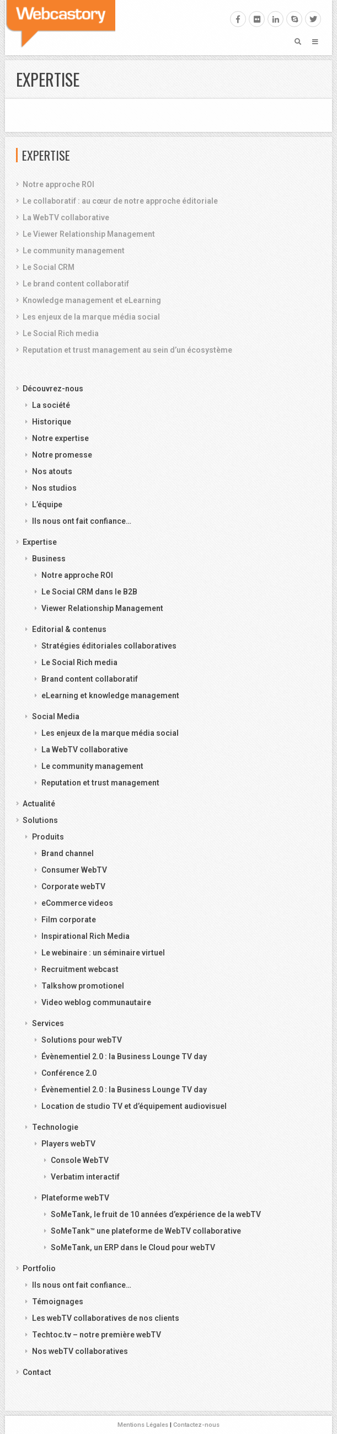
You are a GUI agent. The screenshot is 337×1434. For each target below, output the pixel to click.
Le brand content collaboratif (76, 283)
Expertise (40, 542)
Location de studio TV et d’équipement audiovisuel (134, 1106)
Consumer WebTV (74, 869)
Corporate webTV (73, 886)
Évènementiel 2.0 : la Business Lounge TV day (124, 1056)
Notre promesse (62, 454)
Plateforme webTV (75, 1197)
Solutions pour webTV (81, 1039)
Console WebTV (80, 1160)
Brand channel (67, 853)
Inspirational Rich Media (85, 936)
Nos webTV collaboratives (80, 1351)
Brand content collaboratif (89, 678)
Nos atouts (52, 471)
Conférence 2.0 (69, 1073)
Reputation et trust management (100, 782)
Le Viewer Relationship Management (89, 234)
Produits (48, 836)
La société (51, 405)
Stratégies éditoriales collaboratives (108, 645)
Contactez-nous (196, 1424)
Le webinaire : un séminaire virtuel (103, 952)
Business (49, 558)
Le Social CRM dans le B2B (89, 591)
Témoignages (57, 1301)
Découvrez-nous (53, 388)
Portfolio (39, 1268)
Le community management (74, 250)
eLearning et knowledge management (110, 695)
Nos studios (54, 488)
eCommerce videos (77, 903)
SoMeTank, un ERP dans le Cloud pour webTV (133, 1247)
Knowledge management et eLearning (92, 300)
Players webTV (68, 1143)
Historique (51, 421)
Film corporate (68, 919)
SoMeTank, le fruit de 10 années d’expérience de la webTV (156, 1214)
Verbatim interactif (85, 1176)
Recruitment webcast (80, 969)
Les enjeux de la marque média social (91, 316)
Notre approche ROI (58, 184)
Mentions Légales (142, 1424)
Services (48, 1023)
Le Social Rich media (61, 333)
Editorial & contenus (69, 629)
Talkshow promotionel (82, 985)
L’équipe (47, 504)
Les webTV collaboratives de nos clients (105, 1318)
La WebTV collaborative (66, 217)
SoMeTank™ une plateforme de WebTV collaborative (146, 1230)
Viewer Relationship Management (102, 608)
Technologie (55, 1127)
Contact (37, 1372)
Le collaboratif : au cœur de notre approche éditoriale (120, 200)
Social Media (55, 716)
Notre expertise (60, 438)
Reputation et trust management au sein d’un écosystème (127, 350)
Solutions (40, 820)
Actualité (39, 803)
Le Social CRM (48, 267)
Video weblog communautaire (96, 1002)
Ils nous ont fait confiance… (81, 521)
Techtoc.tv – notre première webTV (96, 1334)
